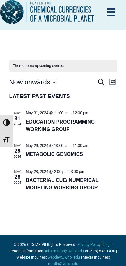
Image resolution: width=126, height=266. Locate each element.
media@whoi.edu (63, 264)
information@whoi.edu (64, 251)
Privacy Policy (89, 244)
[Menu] (111, 12)
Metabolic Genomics (54, 154)
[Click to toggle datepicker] (32, 82)
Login (108, 244)
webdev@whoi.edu (64, 257)
